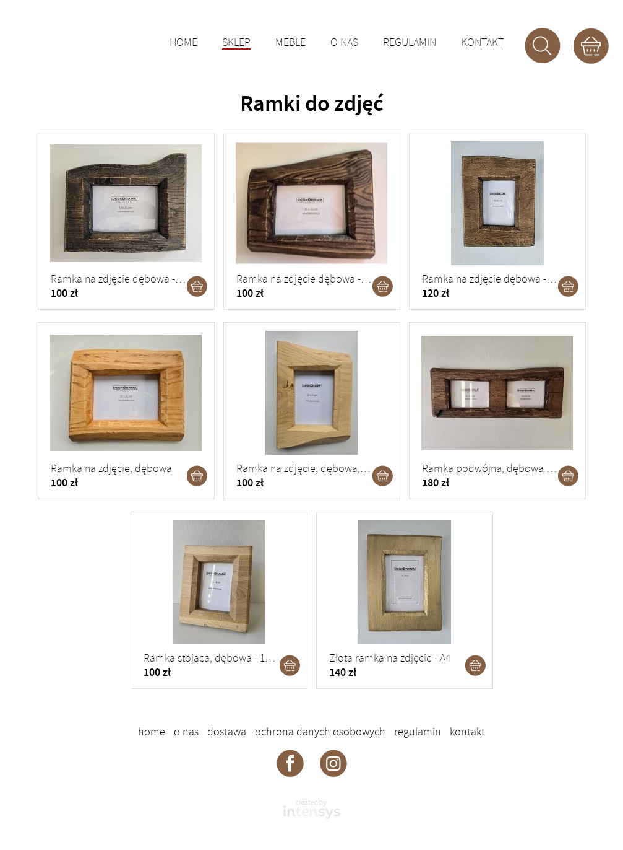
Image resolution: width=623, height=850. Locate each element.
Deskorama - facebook (290, 762)
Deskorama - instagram (333, 762)
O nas (344, 42)
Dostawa (226, 731)
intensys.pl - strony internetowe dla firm (311, 809)
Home (183, 42)
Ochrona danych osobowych (320, 731)
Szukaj (543, 46)
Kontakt (482, 42)
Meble (290, 42)
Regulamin (409, 42)
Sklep (236, 43)
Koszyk (591, 46)
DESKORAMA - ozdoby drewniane (90, 40)
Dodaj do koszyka (197, 286)
